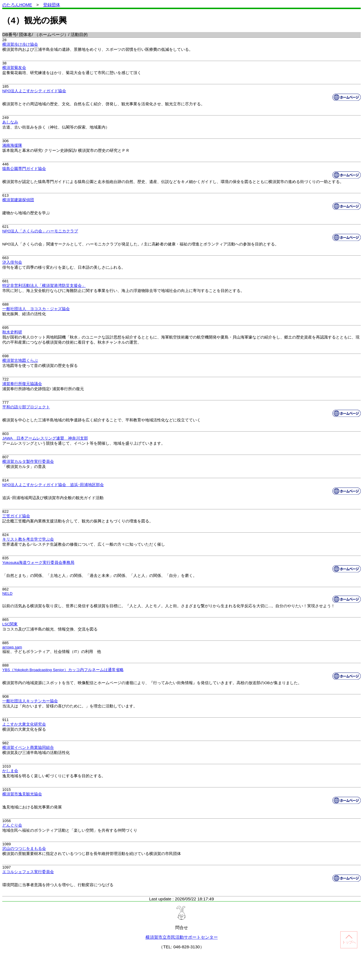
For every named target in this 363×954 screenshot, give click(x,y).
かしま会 (10, 771)
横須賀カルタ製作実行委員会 (28, 461)
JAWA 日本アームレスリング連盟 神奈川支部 (45, 438)
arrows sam (12, 647)
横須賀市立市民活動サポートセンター (181, 937)
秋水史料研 (12, 332)
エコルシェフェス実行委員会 (28, 872)
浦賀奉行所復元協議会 (22, 384)
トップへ (349, 942)
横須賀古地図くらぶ (20, 360)
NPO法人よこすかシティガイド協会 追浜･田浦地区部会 (53, 485)
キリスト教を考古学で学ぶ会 (28, 539)
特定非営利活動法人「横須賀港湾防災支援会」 (44, 285)
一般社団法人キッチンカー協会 (30, 701)
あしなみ (10, 122)
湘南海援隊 (12, 145)
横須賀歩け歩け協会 (20, 44)
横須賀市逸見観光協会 (22, 794)
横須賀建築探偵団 (18, 200)
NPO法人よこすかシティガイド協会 (34, 91)
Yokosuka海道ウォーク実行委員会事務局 (38, 562)
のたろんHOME (17, 4)
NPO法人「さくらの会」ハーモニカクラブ (40, 231)
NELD (7, 593)
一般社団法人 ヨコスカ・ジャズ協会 (36, 309)
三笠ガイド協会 (16, 516)
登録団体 (51, 4)
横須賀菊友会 (14, 68)
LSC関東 (10, 624)
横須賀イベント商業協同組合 (28, 747)
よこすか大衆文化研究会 (24, 724)
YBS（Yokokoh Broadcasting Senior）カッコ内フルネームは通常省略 (63, 670)
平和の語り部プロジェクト (26, 407)
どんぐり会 (12, 825)
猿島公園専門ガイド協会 (24, 169)
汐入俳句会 (12, 262)
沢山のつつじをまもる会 (24, 848)
